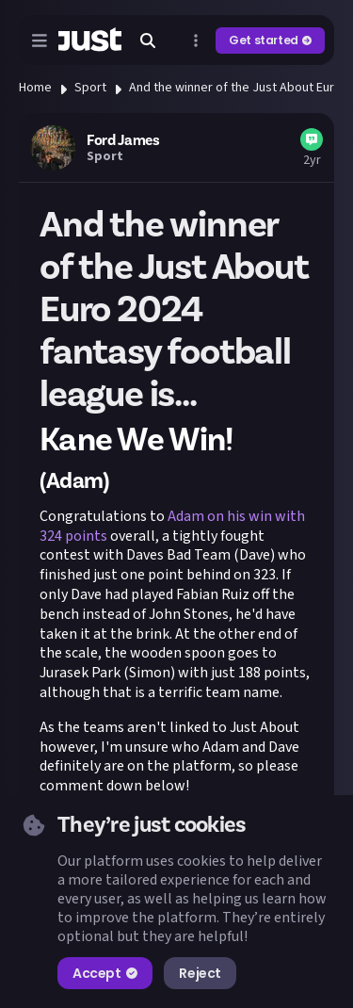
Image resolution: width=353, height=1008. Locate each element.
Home (35, 87)
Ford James (123, 140)
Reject (199, 973)
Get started (270, 40)
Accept (104, 973)
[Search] (148, 40)
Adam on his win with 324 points (172, 526)
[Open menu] (39, 40)
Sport (90, 87)
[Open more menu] (196, 40)
